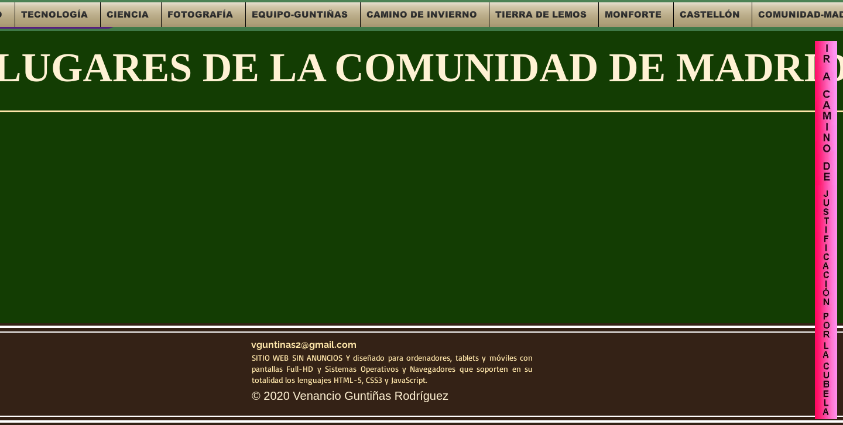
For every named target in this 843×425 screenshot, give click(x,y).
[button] (57, 14)
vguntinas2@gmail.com (304, 344)
